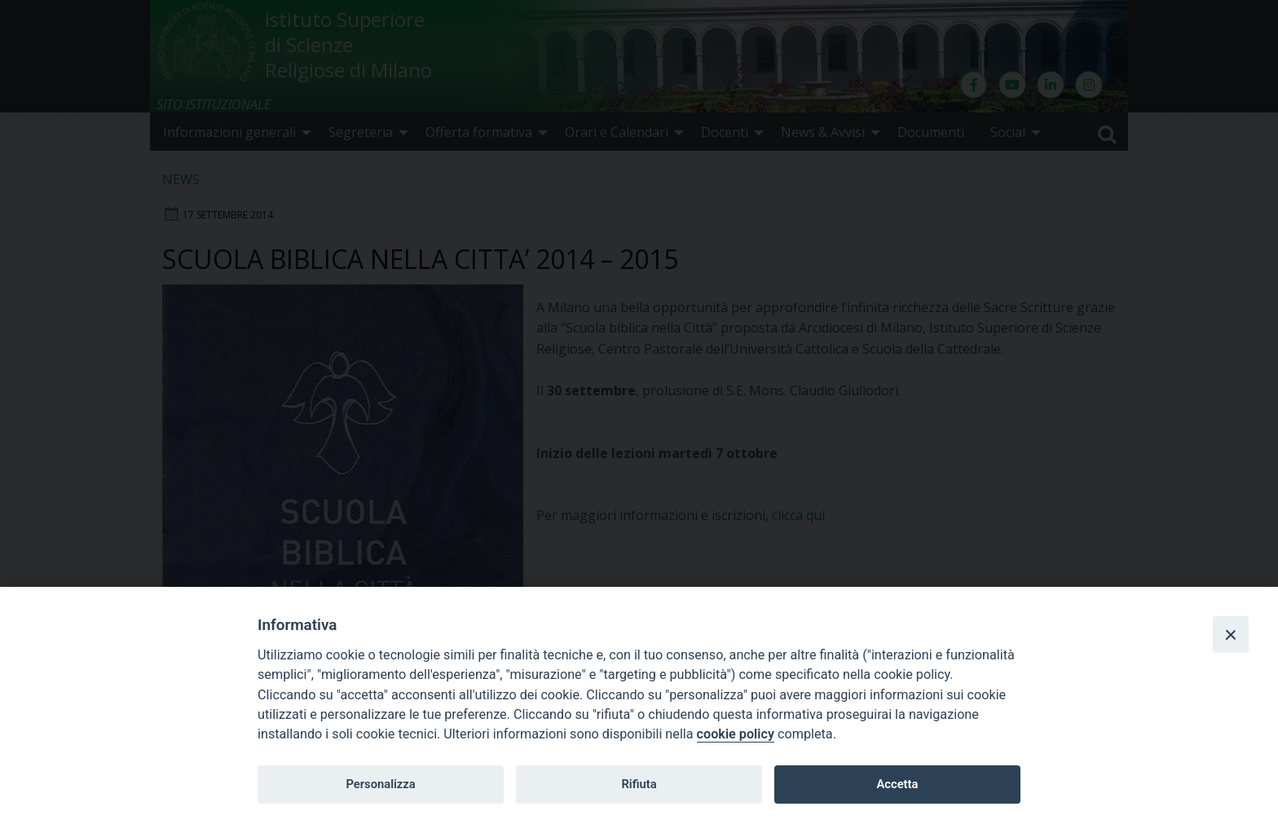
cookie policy (735, 734)
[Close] (1231, 634)
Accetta (897, 784)
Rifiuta (638, 784)
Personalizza (380, 784)
